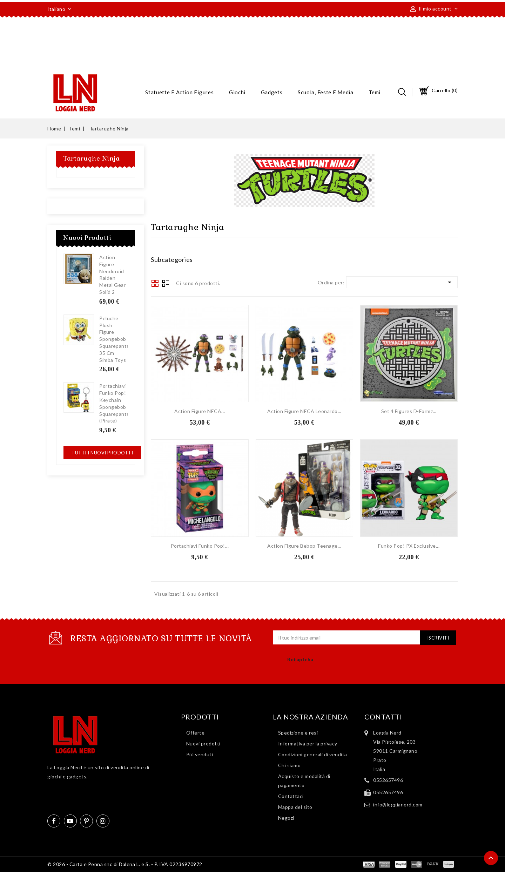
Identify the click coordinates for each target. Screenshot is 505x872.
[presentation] (361, 664)
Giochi (237, 92)
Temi (375, 92)
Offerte (195, 733)
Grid (155, 283)
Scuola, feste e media (326, 92)
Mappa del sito (295, 807)
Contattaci (291, 796)
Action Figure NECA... (199, 411)
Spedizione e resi (298, 733)
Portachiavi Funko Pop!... (200, 546)
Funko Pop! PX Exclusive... (408, 546)
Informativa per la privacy (307, 743)
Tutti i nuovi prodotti (102, 452)
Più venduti (199, 754)
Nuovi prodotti (203, 743)
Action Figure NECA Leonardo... (304, 411)
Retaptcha (300, 659)
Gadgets (272, 92)
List (165, 284)
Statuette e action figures (179, 92)
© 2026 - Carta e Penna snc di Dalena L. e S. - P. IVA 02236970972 (124, 864)
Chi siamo (289, 765)
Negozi (286, 818)
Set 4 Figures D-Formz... (409, 411)
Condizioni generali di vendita (312, 754)
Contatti (383, 716)
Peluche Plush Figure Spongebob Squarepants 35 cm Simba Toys (114, 339)
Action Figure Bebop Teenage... (304, 546)
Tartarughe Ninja (91, 158)
